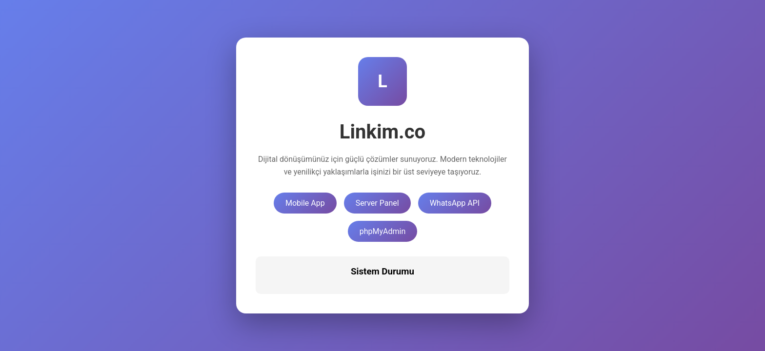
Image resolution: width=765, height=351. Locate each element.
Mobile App (305, 203)
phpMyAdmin (383, 231)
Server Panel (377, 203)
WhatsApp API (455, 203)
